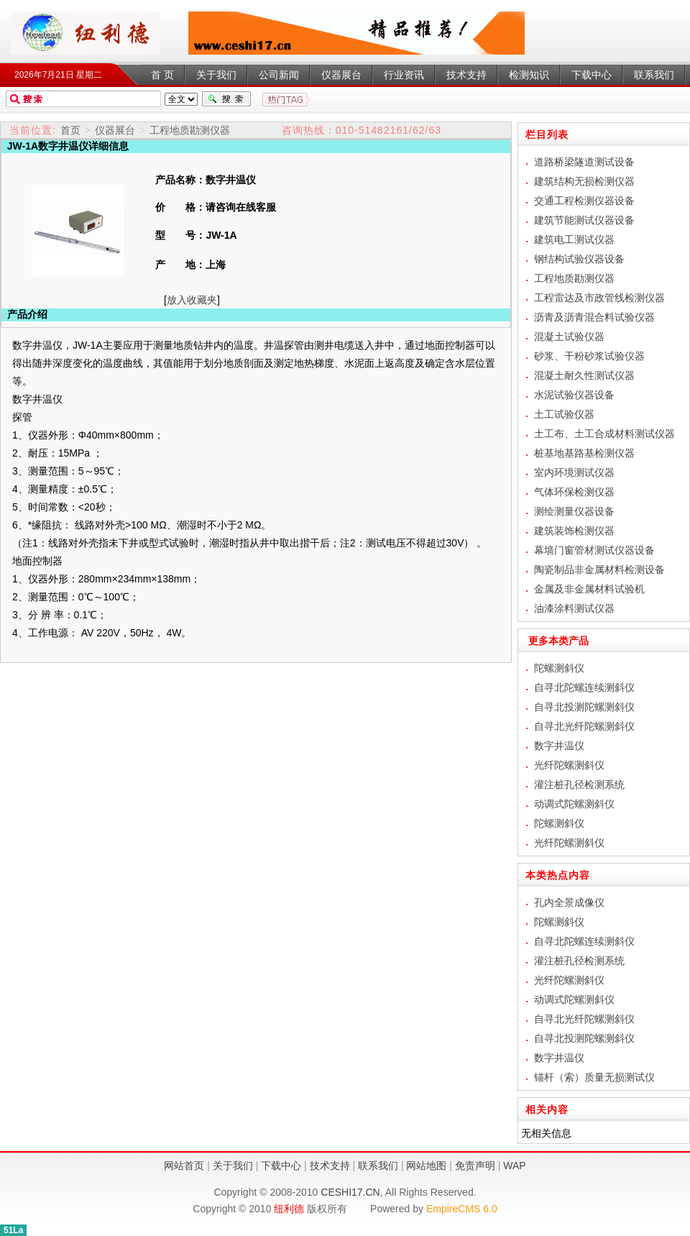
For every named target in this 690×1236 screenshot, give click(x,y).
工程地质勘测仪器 (190, 130)
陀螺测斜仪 (559, 668)
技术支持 (330, 1165)
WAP (514, 1165)
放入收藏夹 (192, 300)
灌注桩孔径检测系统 (579, 784)
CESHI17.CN (350, 1192)
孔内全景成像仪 (569, 902)
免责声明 (475, 1165)
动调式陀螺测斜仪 (574, 804)
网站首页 (184, 1165)
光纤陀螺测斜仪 (569, 765)
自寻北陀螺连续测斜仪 (584, 687)
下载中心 (281, 1165)
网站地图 (426, 1165)
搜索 (226, 99)
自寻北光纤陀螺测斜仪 (584, 726)
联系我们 (378, 1165)
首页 (70, 130)
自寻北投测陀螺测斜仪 (584, 707)
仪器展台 (115, 130)
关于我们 (233, 1165)
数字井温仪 (86, 33)
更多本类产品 (553, 640)
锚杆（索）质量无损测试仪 (594, 1077)
